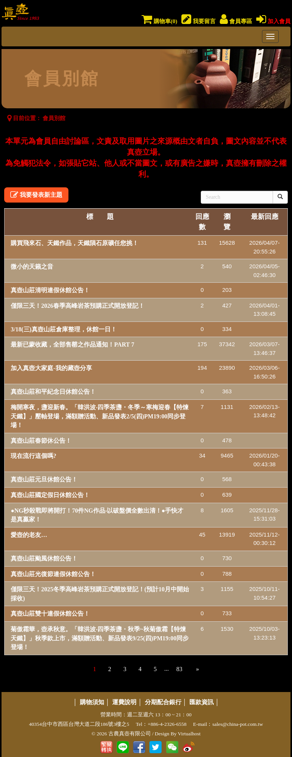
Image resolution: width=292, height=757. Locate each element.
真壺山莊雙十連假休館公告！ (50, 613)
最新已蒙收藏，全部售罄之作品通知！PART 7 (72, 344)
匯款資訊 (201, 702)
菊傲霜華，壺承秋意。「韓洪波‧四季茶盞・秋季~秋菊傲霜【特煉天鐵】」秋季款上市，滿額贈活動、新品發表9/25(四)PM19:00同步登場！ (100, 638)
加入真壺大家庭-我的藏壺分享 (51, 368)
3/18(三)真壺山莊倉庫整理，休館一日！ (64, 329)
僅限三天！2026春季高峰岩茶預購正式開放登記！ (77, 305)
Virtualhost (189, 733)
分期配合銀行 (163, 702)
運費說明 (124, 702)
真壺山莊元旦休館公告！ (44, 479)
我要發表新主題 (36, 195)
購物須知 (92, 702)
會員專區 (236, 21)
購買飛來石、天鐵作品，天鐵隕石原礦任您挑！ (74, 243)
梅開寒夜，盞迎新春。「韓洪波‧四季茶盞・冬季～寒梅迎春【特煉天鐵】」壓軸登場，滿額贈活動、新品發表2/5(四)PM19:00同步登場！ (100, 416)
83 (179, 669)
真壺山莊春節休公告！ (41, 440)
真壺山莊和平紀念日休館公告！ (53, 391)
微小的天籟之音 (32, 266)
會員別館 (54, 118)
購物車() (159, 21)
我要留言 (198, 21)
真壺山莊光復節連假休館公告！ (53, 574)
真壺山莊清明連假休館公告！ (50, 290)
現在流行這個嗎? (33, 456)
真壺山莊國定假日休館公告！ (50, 495)
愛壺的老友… (29, 535)
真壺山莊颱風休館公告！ (44, 558)
